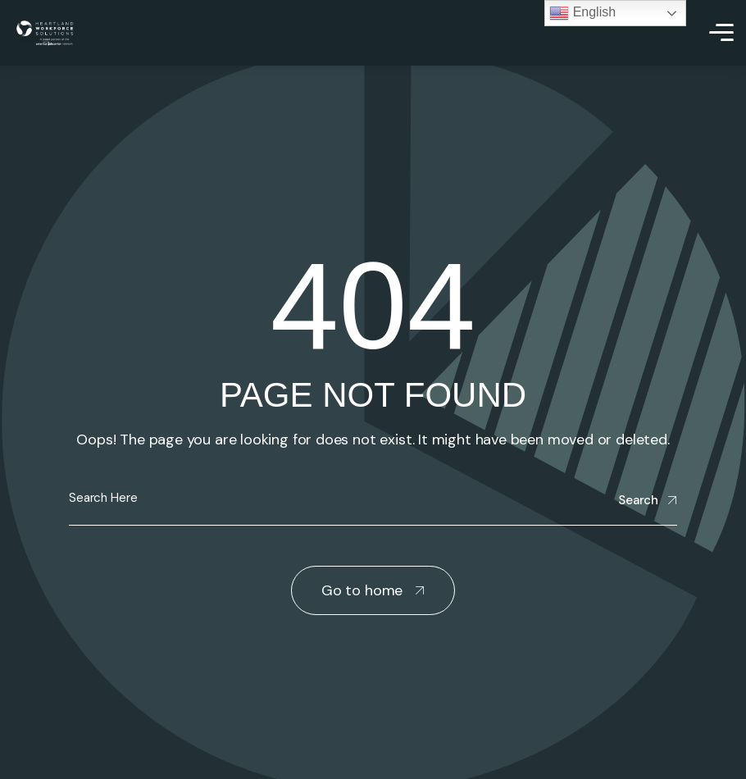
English (582, 13)
